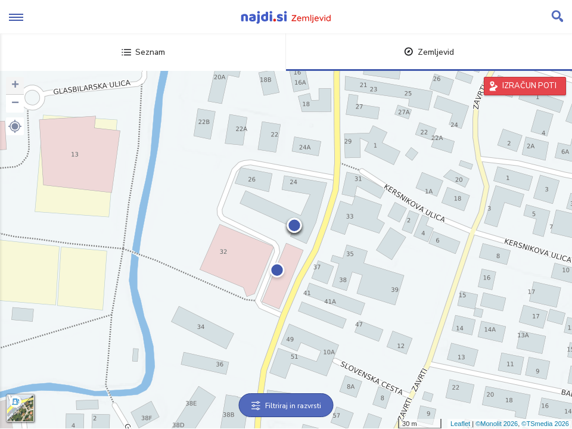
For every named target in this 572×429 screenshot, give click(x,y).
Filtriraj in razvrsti (286, 406)
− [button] (15, 104)
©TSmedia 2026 (545, 423)
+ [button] (15, 86)
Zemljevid (429, 52)
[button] (15, 126)
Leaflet (460, 423)
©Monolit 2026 (496, 423)
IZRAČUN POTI (529, 85)
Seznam (143, 52)
